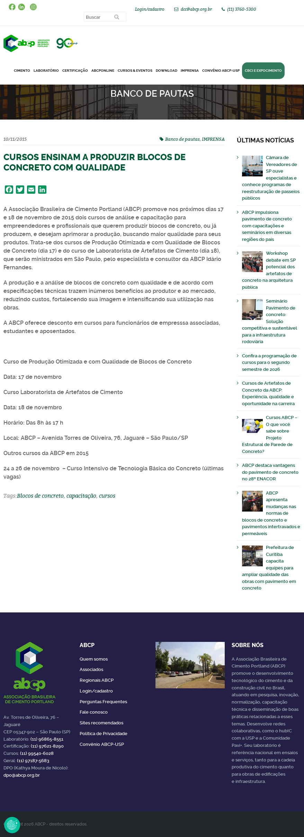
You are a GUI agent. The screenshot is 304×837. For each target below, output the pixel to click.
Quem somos (94, 659)
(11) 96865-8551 (46, 739)
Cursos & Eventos (135, 70)
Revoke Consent (12, 825)
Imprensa (190, 70)
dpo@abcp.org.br (21, 775)
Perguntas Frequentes (103, 701)
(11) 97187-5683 (33, 760)
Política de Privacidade (103, 733)
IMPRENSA (213, 139)
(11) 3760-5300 (241, 9)
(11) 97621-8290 (47, 746)
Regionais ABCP (97, 680)
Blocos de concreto (40, 495)
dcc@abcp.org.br (196, 9)
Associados (91, 669)
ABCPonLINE (102, 70)
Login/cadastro (149, 9)
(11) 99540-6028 (37, 753)
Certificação (75, 70)
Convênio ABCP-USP (221, 70)
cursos (107, 495)
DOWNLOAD (166, 70)
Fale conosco (94, 712)
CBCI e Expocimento (263, 70)
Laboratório (46, 70)
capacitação (81, 495)
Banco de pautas (182, 139)
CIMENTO (22, 70)
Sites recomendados (101, 722)
